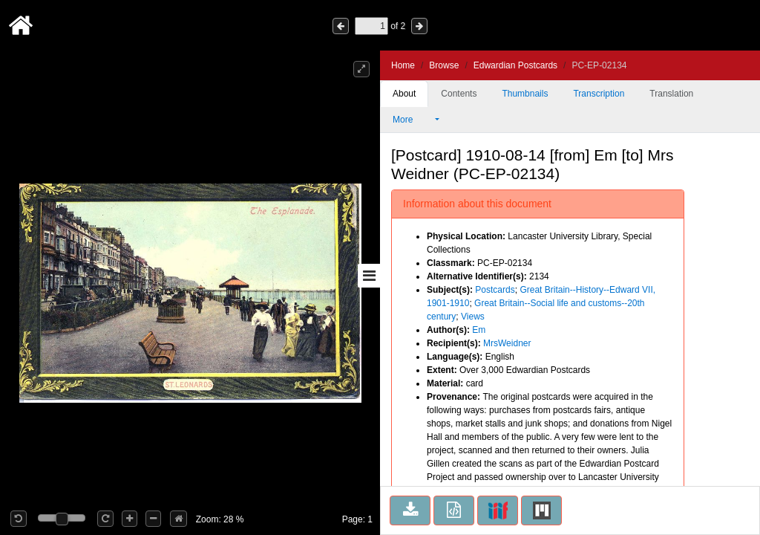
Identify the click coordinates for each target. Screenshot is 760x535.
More (413, 119)
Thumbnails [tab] (525, 93)
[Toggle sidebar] (369, 276)
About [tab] (404, 93)
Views (473, 316)
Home (403, 65)
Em (478, 330)
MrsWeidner (507, 343)
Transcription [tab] (598, 93)
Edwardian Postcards (515, 65)
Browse (444, 65)
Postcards (494, 290)
